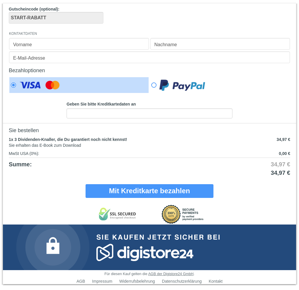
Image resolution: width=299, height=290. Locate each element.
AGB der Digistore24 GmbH (170, 274)
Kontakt (215, 281)
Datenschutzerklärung (182, 281)
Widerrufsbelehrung (137, 281)
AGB (81, 281)
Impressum (102, 281)
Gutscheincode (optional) (56, 15)
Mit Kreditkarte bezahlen (149, 191)
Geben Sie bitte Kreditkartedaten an (101, 104)
